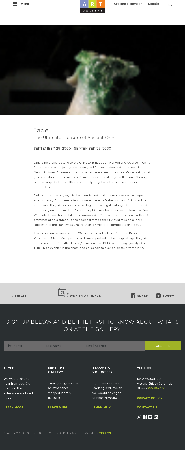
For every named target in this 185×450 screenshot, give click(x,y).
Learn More (13, 407)
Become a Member (128, 4)
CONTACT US (147, 407)
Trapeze (105, 433)
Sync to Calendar (79, 293)
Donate (153, 4)
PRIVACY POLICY (149, 398)
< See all (19, 296)
